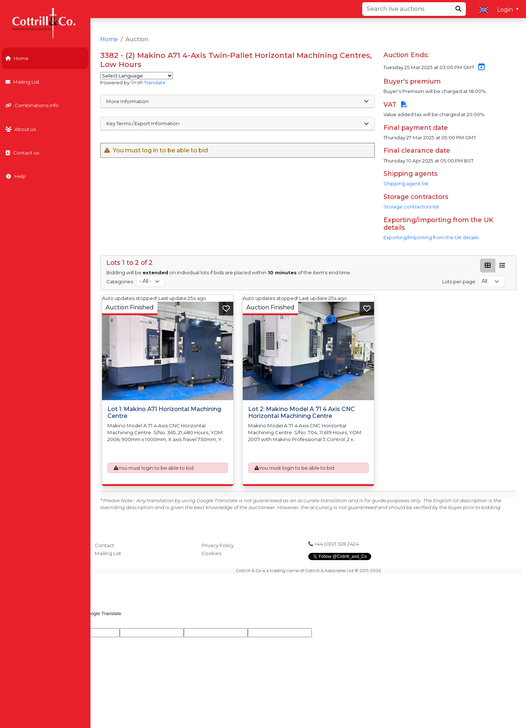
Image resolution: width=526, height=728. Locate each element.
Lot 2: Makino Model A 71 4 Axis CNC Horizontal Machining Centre (301, 412)
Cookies (211, 553)
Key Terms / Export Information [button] (237, 123)
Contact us (22, 153)
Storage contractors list (411, 206)
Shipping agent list (405, 183)
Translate (148, 82)
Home (17, 58)
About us (20, 129)
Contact (104, 545)
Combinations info (32, 105)
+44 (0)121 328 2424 (333, 544)
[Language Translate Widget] (136, 75)
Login (505, 9)
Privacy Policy (218, 545)
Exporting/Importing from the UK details (431, 237)
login (147, 468)
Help (15, 176)
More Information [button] (237, 101)
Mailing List (22, 82)
